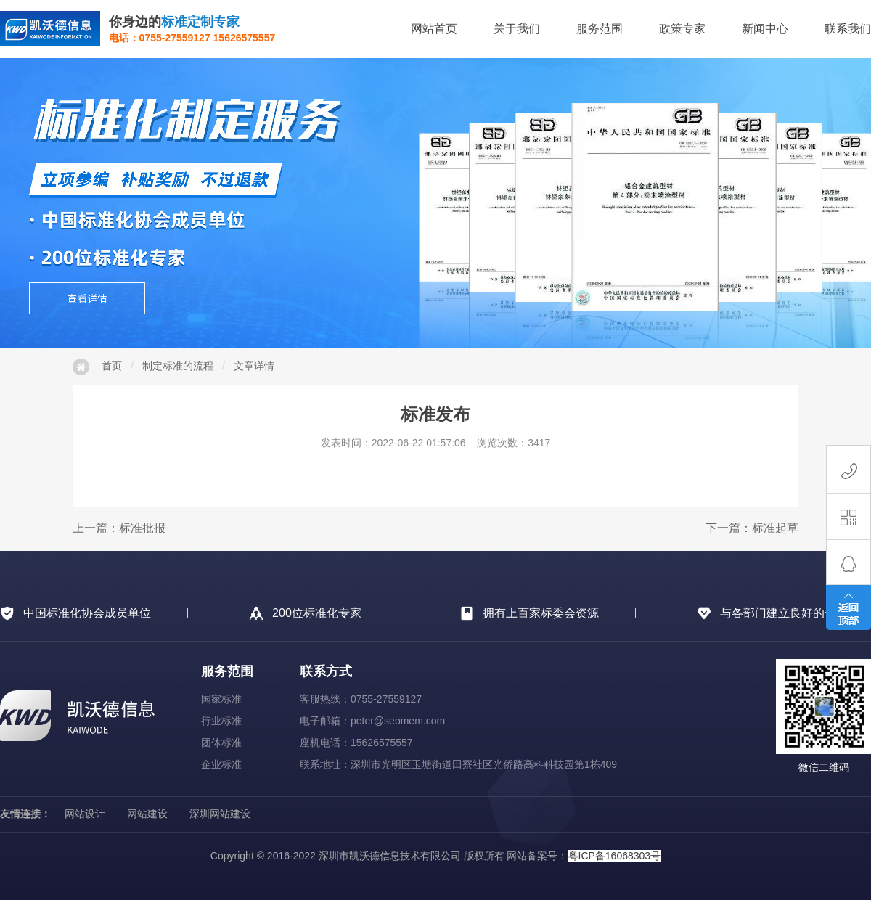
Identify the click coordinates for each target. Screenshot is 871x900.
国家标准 (221, 699)
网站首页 (434, 28)
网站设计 (85, 813)
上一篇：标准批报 (119, 528)
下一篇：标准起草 (752, 528)
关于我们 (517, 28)
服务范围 (599, 28)
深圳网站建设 (219, 813)
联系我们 (848, 28)
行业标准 (221, 721)
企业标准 (221, 764)
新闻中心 (765, 28)
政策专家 (682, 28)
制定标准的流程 (177, 366)
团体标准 (221, 742)
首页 (112, 366)
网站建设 (147, 813)
